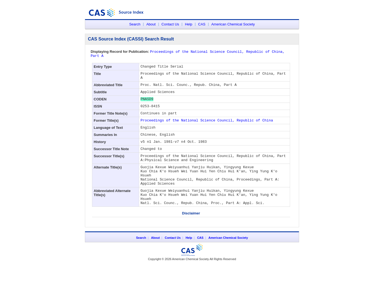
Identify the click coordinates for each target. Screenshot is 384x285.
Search (135, 24)
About (151, 24)
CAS (201, 24)
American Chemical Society (233, 24)
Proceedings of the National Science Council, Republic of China (207, 128)
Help (188, 24)
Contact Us (170, 24)
